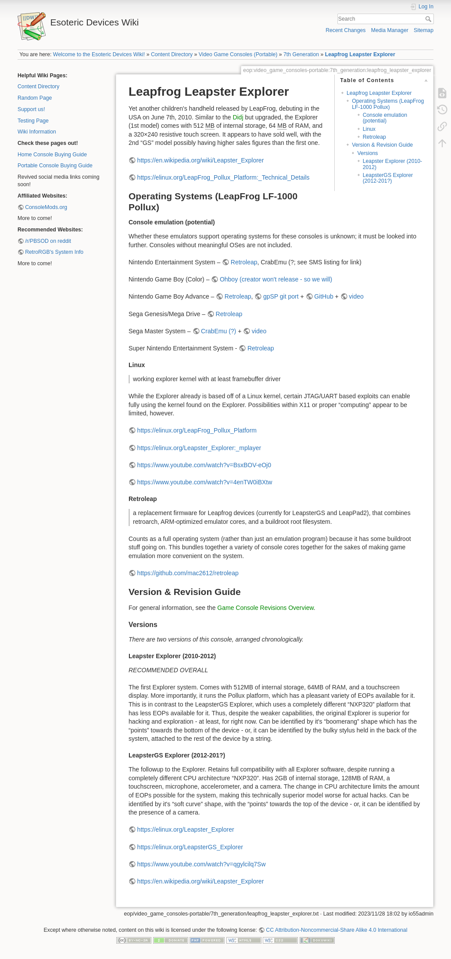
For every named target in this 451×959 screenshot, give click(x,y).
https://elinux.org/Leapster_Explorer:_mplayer (199, 447)
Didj (238, 117)
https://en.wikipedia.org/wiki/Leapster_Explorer (200, 160)
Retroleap (374, 137)
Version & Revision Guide (382, 145)
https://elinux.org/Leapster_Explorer (185, 829)
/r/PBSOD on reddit (48, 241)
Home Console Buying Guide (52, 154)
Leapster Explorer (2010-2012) (392, 164)
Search (429, 19)
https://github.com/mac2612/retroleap (188, 573)
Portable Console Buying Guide (55, 165)
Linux (369, 129)
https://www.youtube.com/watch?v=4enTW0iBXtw (204, 482)
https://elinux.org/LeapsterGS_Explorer (190, 847)
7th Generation (301, 54)
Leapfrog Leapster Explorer (360, 54)
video (356, 296)
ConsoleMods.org (46, 207)
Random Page (35, 98)
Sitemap (423, 30)
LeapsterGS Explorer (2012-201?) (388, 178)
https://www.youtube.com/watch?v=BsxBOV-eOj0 (204, 465)
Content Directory (172, 54)
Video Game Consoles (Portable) (238, 54)
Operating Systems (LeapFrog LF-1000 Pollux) (388, 104)
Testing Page (33, 121)
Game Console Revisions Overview (265, 607)
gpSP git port (281, 296)
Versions (367, 153)
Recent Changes (345, 30)
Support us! (31, 109)
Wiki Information (37, 132)
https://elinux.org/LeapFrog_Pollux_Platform (197, 430)
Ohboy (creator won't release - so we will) (276, 279)
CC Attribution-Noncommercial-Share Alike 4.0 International (336, 930)
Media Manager (389, 30)
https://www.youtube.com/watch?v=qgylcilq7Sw (201, 864)
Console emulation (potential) (385, 118)
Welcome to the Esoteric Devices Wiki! (99, 54)
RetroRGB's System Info (54, 252)
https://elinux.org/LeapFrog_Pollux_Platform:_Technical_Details (223, 177)
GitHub (323, 296)
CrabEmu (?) (218, 331)
